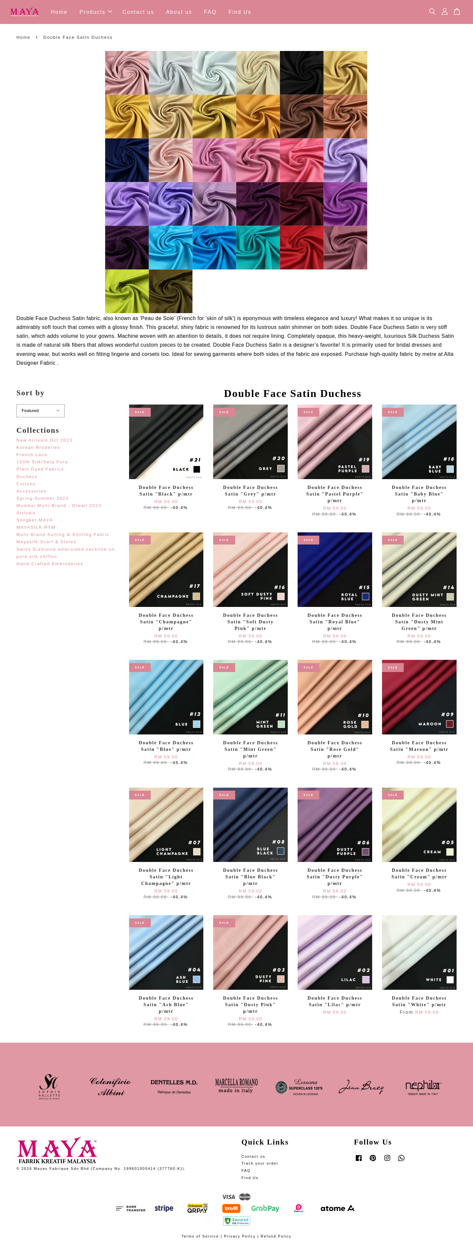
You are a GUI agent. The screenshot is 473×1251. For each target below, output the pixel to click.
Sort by (30, 394)
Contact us (138, 12)
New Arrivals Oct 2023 (44, 441)
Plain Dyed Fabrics (40, 470)
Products (95, 12)
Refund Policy (275, 1238)
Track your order (260, 1165)
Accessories (31, 492)
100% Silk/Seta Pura (42, 463)
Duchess (27, 477)
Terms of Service (200, 1238)
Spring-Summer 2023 (42, 499)
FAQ (210, 12)
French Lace (31, 456)
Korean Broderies (38, 449)
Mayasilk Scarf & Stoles (46, 543)
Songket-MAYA (34, 521)
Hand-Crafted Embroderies (49, 565)
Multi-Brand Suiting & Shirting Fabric (63, 536)
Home (59, 12)
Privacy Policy (240, 1238)
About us (179, 12)
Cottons (26, 485)
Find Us (240, 12)
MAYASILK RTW (36, 528)
